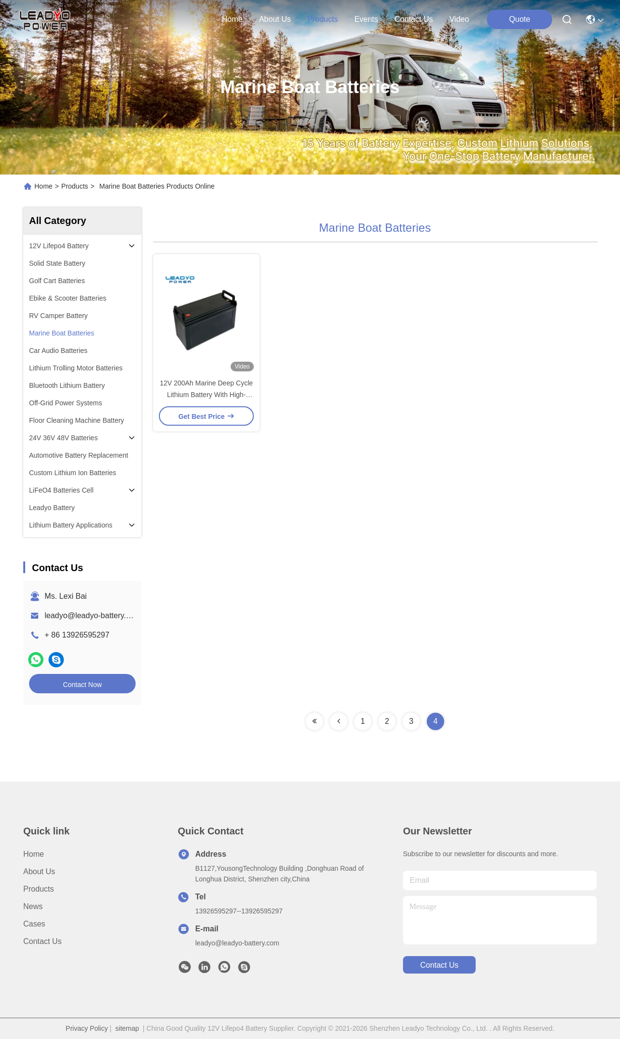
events (366, 19)
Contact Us (42, 941)
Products (75, 186)
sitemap (127, 1028)
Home (232, 19)
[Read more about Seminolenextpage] (314, 721)
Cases (34, 924)
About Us (39, 871)
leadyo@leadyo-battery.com (92, 615)
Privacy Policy (87, 1028)
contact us (414, 19)
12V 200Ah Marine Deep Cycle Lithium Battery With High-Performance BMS (206, 394)
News (33, 906)
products (322, 19)
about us (275, 19)
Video (459, 19)
